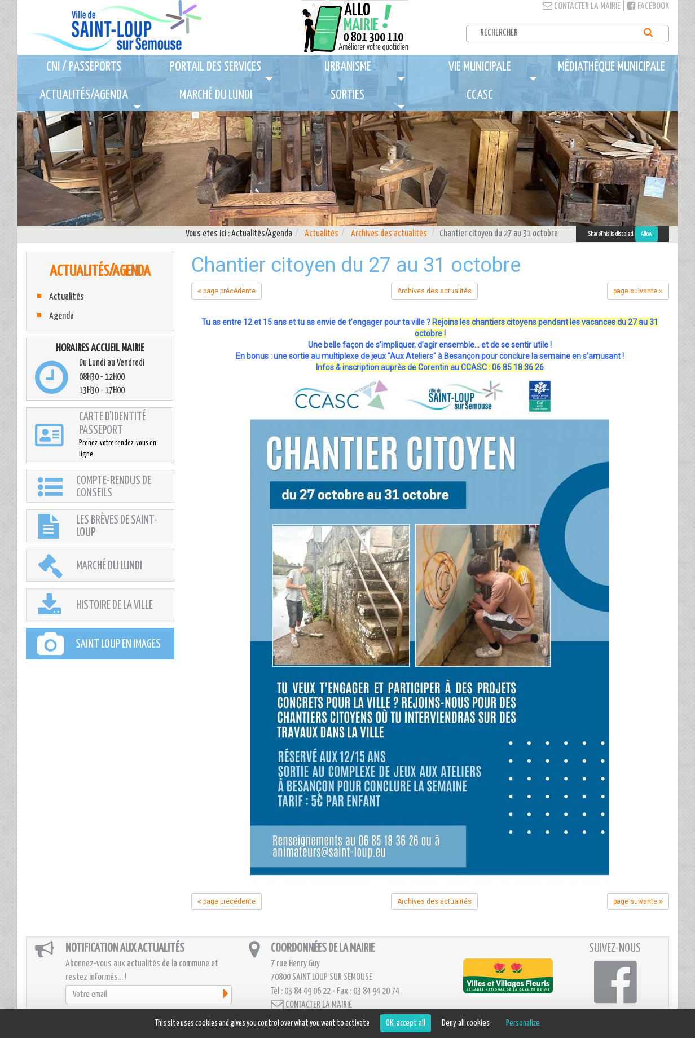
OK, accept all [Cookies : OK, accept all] (405, 1023)
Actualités (321, 234)
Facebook (648, 6)
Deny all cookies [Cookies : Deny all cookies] (466, 1023)
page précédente (226, 291)
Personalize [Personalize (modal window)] (523, 1023)
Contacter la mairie (582, 6)
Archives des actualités (389, 234)
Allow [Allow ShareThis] (646, 234)
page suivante (638, 291)
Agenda (61, 316)
